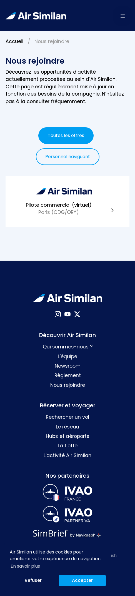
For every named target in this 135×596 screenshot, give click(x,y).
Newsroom (68, 366)
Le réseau (67, 426)
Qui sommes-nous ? (67, 346)
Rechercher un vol (67, 417)
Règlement (67, 375)
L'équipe (67, 356)
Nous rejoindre (67, 385)
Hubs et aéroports (67, 436)
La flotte (68, 445)
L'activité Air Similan (67, 455)
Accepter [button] (82, 580)
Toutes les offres (66, 135)
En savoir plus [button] (25, 566)
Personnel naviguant (67, 156)
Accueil (14, 41)
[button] (122, 15)
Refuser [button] (33, 580)
